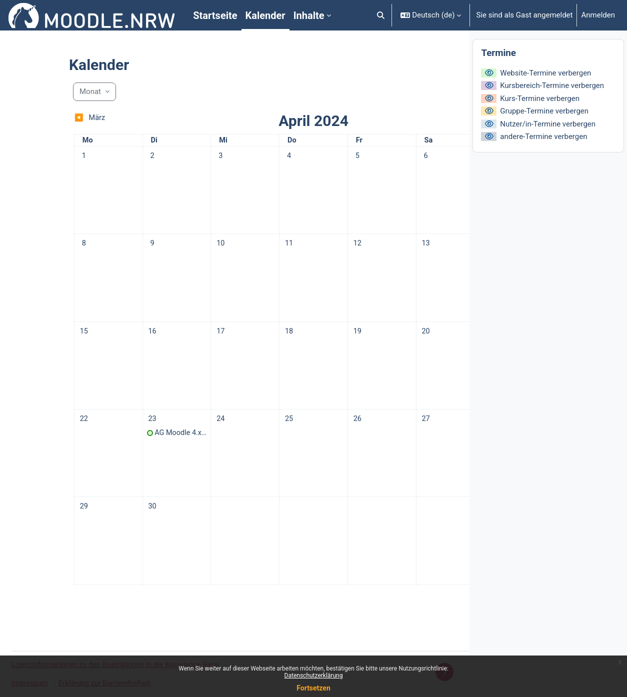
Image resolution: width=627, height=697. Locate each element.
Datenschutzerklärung (313, 675)
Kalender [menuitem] (266, 16)
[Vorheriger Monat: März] (90, 118)
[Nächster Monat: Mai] (395, 118)
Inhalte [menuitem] (309, 16)
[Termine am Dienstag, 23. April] (107, 429)
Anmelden (598, 15)
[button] (381, 15)
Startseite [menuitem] (215, 16)
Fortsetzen (313, 688)
